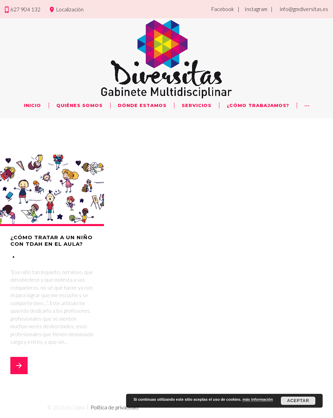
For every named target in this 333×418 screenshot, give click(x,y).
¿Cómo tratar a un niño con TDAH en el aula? (51, 240)
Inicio (32, 105)
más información (257, 399)
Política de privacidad (115, 407)
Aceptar (298, 400)
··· (307, 105)
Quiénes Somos (79, 105)
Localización (70, 9)
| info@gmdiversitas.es (299, 9)
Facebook (222, 9)
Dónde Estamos (142, 105)
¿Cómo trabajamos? (258, 105)
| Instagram (252, 9)
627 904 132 (25, 9)
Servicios (196, 105)
